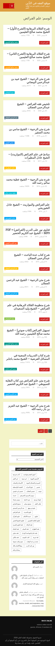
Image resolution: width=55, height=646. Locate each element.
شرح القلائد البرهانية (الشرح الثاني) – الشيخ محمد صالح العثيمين (28, 55)
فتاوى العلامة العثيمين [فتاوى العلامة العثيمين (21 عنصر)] (34, 521)
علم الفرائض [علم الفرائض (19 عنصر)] (16, 512)
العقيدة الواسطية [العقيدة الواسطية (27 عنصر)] (18, 487)
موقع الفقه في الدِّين (38, 3)
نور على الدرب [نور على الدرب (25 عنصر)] (30, 546)
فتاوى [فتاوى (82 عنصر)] (36, 516)
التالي (41, 431)
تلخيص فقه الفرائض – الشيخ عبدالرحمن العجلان (33, 105)
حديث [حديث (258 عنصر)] (14, 495)
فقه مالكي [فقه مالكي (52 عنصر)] (16, 537)
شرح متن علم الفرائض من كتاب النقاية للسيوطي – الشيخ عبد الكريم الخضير (27, 382)
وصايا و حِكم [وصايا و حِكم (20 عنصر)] (16, 550)
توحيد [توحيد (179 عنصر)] (39, 491)
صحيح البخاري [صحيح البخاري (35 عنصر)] (17, 504)
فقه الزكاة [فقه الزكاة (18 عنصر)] (29, 525)
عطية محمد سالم (10, 193)
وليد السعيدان (9, 318)
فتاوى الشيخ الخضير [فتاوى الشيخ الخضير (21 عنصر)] (18, 521)
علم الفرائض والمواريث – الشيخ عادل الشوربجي (28, 206)
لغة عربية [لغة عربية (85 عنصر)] (35, 537)
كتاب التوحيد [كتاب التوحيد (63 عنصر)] (25, 537)
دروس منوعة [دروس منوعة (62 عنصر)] (16, 500)
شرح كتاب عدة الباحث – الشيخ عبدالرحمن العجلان (32, 256)
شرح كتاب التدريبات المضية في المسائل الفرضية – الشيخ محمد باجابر (28, 357)
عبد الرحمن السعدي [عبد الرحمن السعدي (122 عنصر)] (18, 508)
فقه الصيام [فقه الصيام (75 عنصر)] (25, 529)
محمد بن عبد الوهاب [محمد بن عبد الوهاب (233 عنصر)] (32, 541)
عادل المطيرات (10, 168)
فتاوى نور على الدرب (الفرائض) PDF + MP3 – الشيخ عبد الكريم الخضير (28, 231)
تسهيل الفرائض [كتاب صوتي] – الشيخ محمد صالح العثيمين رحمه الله (28, 332)
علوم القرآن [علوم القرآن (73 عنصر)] (16, 516)
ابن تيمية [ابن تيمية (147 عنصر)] (24, 479)
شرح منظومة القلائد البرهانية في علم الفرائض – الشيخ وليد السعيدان (28, 306)
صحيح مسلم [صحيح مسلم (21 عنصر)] (27, 504)
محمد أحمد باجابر (10, 369)
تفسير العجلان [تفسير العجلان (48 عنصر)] (31, 491)
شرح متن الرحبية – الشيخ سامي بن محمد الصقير (29, 131)
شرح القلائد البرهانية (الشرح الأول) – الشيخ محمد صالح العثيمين (28, 30)
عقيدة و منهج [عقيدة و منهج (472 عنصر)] (31, 508)
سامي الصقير (9, 143)
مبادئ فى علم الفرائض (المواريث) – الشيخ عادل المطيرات (29, 156)
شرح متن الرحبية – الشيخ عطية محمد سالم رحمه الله (28, 181)
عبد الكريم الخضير (11, 243)
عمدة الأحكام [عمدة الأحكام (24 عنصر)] (27, 516)
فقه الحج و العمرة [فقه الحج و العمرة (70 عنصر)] (18, 525)
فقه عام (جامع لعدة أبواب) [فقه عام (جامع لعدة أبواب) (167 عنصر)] (29, 533)
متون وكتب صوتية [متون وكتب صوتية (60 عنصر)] (18, 541)
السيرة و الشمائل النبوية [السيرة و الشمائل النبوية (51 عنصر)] (33, 483)
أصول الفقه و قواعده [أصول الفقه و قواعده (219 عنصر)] (29, 474)
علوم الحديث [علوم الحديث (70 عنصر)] (27, 512)
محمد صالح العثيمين (11, 42)
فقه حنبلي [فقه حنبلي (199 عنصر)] (15, 533)
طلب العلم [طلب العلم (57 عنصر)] (38, 504)
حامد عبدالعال (38, 575)
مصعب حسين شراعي (35, 592)
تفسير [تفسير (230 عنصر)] (38, 487)
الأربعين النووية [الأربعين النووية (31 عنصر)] (34, 479)
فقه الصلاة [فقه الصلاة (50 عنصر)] (16, 529)
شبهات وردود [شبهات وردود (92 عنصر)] (37, 500)
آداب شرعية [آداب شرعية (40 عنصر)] (16, 474)
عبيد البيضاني (9, 92)
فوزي (41, 584)
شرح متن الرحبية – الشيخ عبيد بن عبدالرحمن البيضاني (30, 80)
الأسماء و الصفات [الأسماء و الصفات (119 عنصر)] (18, 483)
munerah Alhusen (29, 601)
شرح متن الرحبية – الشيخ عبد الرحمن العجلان (28, 281)
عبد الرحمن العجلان (11, 117)
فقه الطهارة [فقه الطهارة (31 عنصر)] (35, 529)
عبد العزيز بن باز (10, 419)
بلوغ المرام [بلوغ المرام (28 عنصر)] (29, 487)
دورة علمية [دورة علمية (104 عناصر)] (27, 500)
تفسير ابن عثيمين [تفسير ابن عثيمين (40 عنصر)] (18, 491)
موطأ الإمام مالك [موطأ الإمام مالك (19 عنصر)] (17, 546)
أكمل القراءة (44, 43)
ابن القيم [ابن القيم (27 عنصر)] (15, 479)
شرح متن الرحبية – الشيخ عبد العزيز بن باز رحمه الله (29, 407)
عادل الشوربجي (10, 218)
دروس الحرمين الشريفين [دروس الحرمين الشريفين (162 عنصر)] (27, 495)
